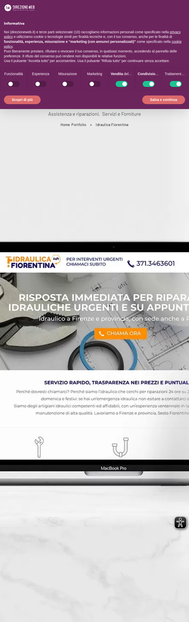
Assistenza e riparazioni (73, 114)
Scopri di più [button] (22, 100)
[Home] (65, 124)
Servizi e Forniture (121, 114)
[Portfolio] (78, 124)
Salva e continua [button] (163, 100)
